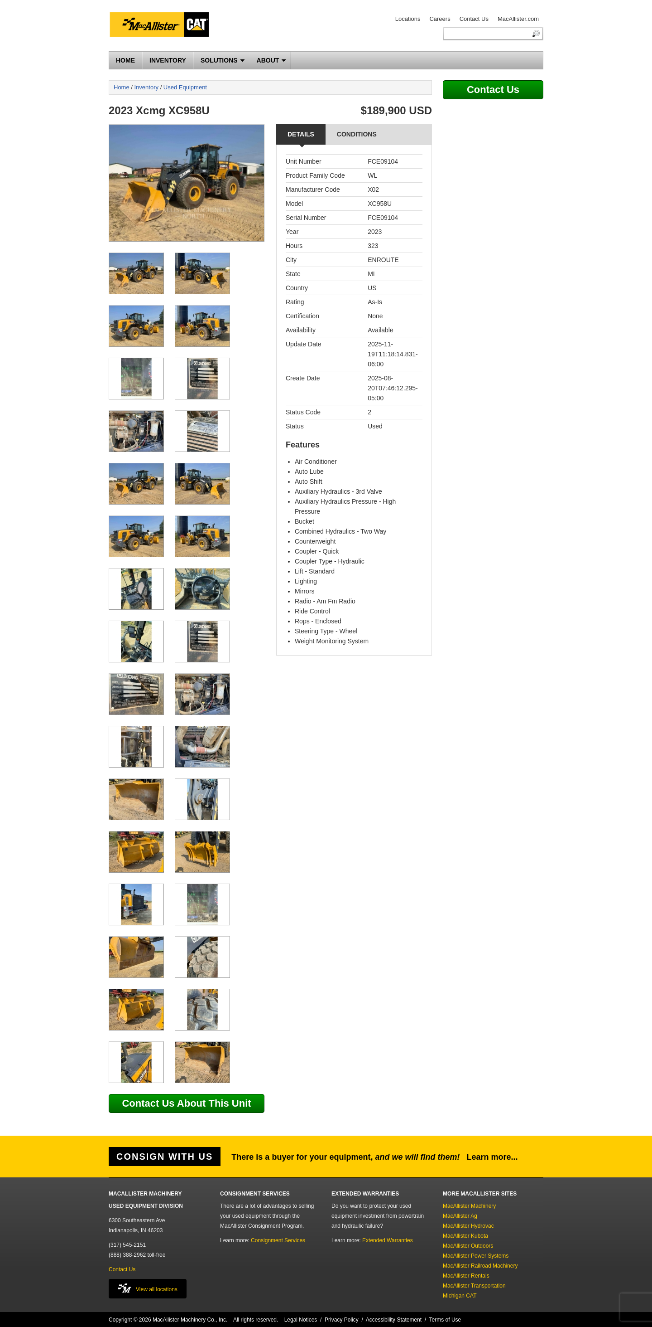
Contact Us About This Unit (186, 1103)
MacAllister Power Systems (475, 1256)
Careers (439, 18)
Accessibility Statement (394, 1320)
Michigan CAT (459, 1296)
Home (121, 87)
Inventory (146, 87)
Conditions (357, 134)
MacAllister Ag (460, 1216)
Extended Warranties (387, 1240)
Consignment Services (278, 1240)
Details (301, 134)
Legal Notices (300, 1320)
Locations (408, 18)
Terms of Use (445, 1320)
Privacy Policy (342, 1320)
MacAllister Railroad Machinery (480, 1266)
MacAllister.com (518, 18)
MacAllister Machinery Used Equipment (163, 26)
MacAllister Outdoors (468, 1246)
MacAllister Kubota (465, 1236)
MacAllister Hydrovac (468, 1226)
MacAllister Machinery (469, 1206)
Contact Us (474, 18)
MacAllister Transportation (474, 1286)
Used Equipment (185, 87)
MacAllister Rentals (466, 1276)
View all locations (147, 1288)
